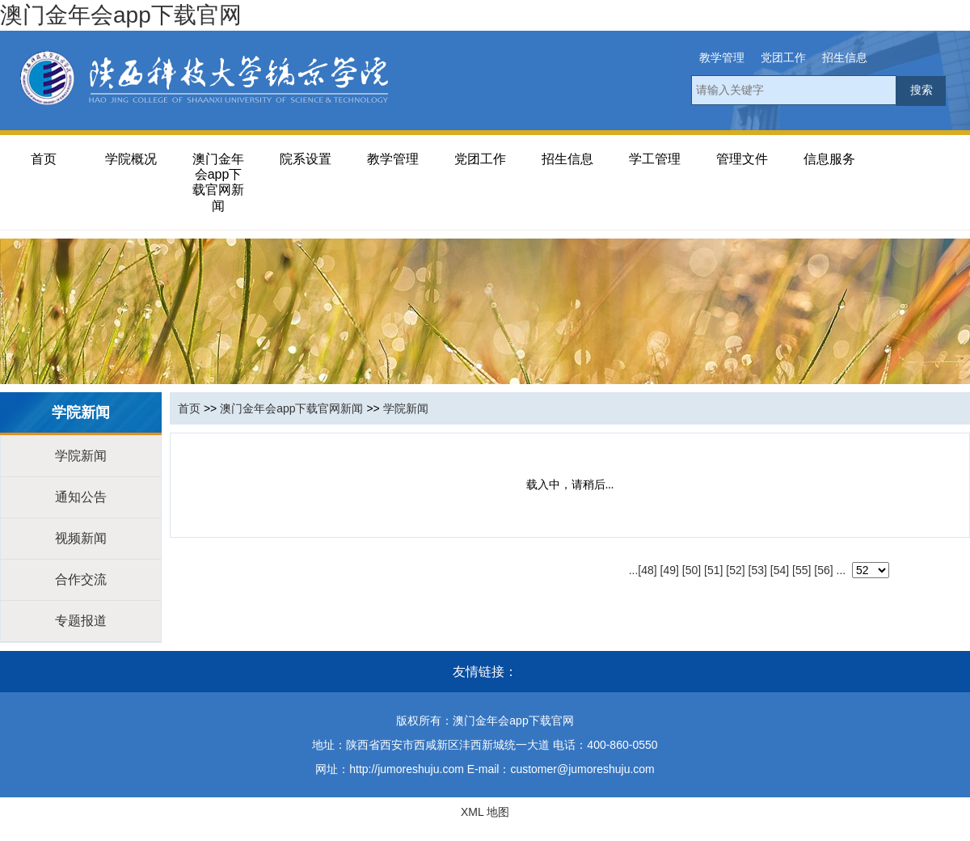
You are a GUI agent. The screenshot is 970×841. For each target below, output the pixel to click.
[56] (823, 570)
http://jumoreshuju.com (406, 769)
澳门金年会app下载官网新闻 (218, 182)
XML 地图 (485, 811)
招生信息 (844, 57)
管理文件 (742, 159)
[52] (735, 570)
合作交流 (81, 579)
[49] (669, 570)
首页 (44, 159)
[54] (779, 570)
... (634, 570)
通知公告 (81, 497)
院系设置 (305, 159)
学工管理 (655, 159)
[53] (758, 570)
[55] (801, 570)
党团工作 (783, 57)
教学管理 (721, 57)
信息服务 (829, 159)
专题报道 (81, 621)
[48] (647, 570)
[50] (691, 570)
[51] (713, 570)
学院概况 (131, 159)
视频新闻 (81, 538)
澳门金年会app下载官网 (121, 14)
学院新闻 (81, 456)
